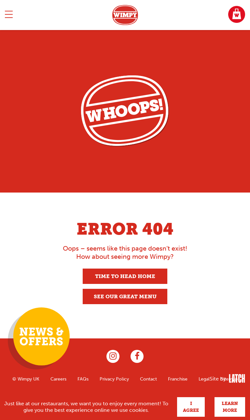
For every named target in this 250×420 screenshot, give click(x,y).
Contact (148, 379)
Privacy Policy (114, 379)
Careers (58, 379)
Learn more (230, 407)
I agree (191, 407)
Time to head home (125, 276)
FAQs (83, 379)
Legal (204, 379)
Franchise (178, 379)
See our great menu (125, 296)
